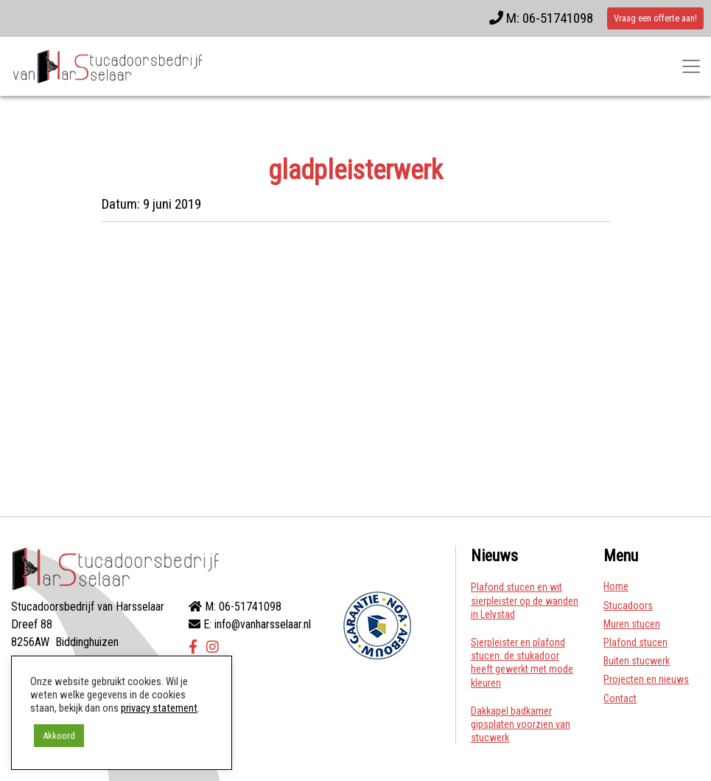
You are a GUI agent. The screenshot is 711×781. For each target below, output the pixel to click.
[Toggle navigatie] (691, 66)
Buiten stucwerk (636, 661)
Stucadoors (628, 605)
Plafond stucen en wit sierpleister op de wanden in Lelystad (524, 600)
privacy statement (159, 708)
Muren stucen (631, 624)
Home (615, 586)
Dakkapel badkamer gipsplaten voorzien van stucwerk (520, 724)
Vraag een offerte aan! (655, 18)
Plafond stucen (635, 642)
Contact (620, 698)
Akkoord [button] (59, 735)
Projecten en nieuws (646, 679)
